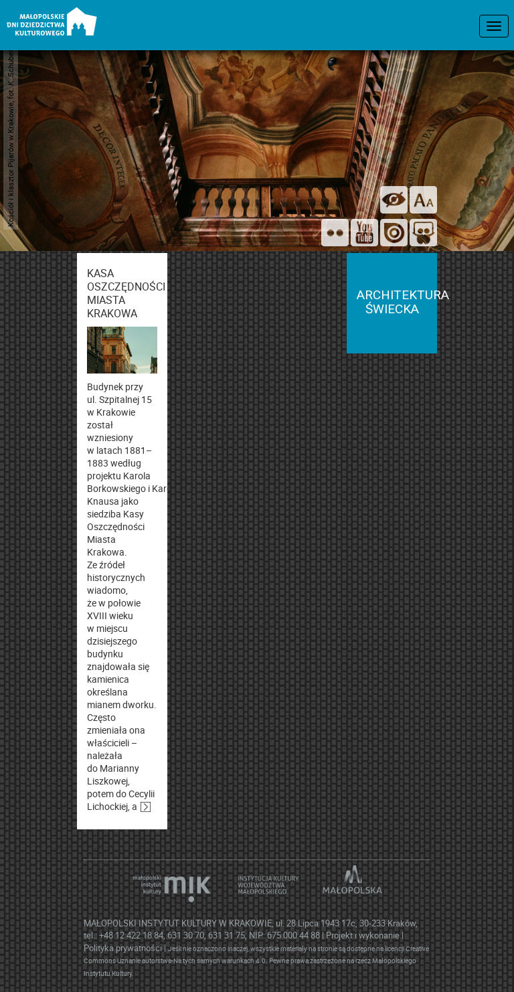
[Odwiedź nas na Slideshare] (423, 234)
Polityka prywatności (124, 948)
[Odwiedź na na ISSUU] (394, 234)
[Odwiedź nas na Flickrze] (335, 234)
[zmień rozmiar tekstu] (423, 200)
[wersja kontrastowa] (394, 200)
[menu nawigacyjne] (494, 26)
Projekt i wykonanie (364, 935)
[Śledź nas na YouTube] (364, 234)
